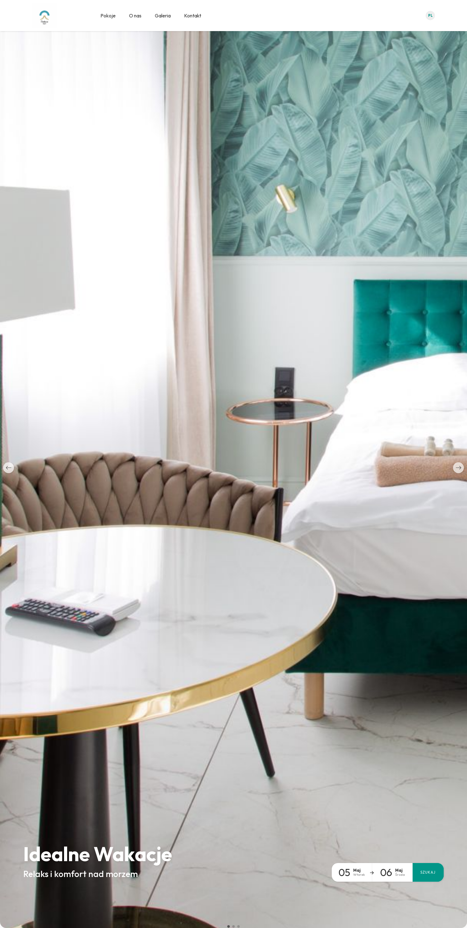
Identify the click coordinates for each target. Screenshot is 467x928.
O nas (135, 15)
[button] (8, 467)
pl (430, 15)
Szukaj (428, 872)
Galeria (163, 15)
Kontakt (192, 15)
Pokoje (108, 15)
